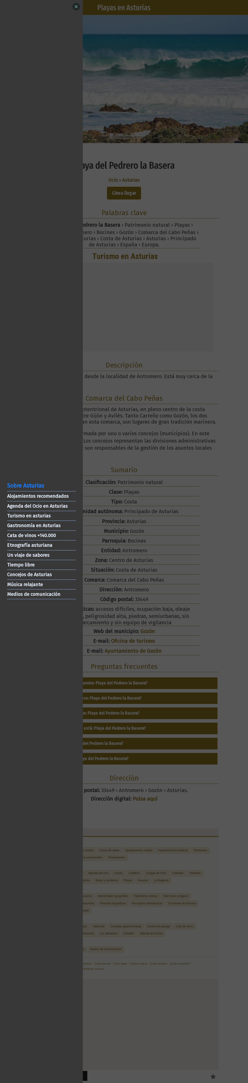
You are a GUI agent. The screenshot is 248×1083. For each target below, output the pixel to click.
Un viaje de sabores (28, 555)
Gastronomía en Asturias (34, 525)
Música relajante (25, 584)
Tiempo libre (21, 565)
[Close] (76, 6)
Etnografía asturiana (29, 545)
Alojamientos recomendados (38, 496)
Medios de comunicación (33, 594)
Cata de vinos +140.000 (31, 535)
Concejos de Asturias (29, 574)
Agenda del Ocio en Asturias (37, 506)
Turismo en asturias (29, 516)
